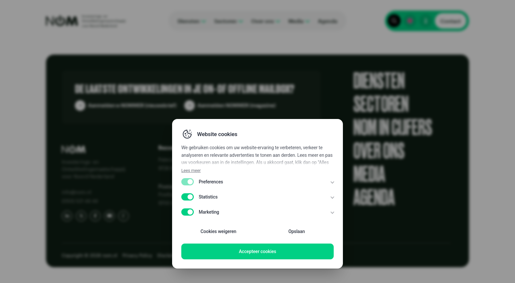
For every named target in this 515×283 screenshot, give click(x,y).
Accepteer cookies (257, 251)
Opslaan (296, 231)
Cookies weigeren (218, 231)
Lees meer (191, 170)
